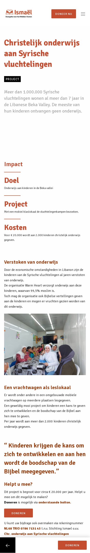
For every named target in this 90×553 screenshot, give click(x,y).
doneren (18, 513)
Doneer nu (63, 14)
